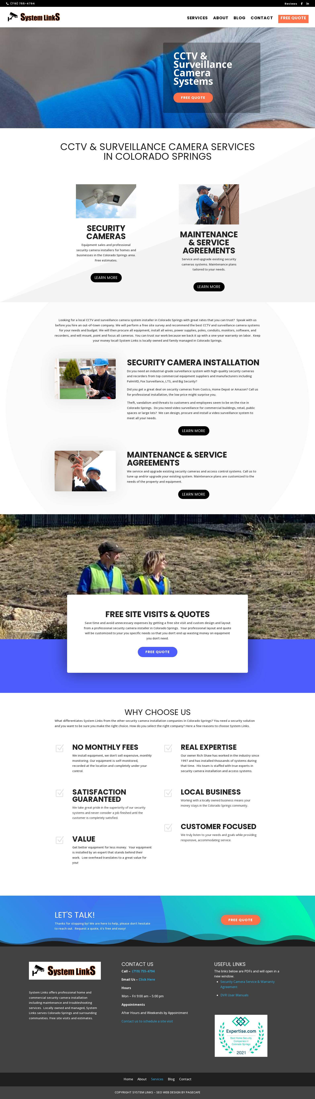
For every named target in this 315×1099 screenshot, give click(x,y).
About (220, 18)
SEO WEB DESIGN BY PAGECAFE (178, 1092)
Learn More (106, 277)
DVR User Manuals (234, 995)
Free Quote (293, 19)
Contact (262, 18)
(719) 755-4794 (143, 971)
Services (197, 18)
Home (128, 1079)
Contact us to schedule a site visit (147, 1021)
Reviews (291, 4)
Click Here (147, 979)
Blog (239, 18)
